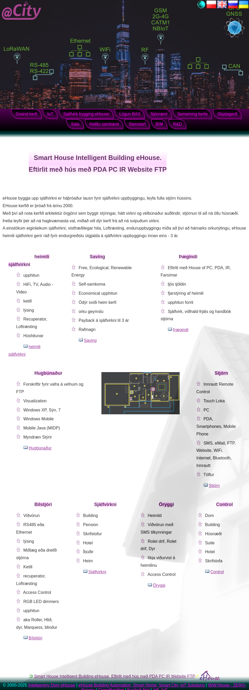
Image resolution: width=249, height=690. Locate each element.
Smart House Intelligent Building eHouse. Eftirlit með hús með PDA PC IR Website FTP (114, 676)
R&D (177, 124)
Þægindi (181, 330)
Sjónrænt (158, 114)
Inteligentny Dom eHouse (51, 685)
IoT (50, 114)
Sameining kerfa (192, 114)
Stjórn (214, 485)
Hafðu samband (104, 124)
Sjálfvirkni (97, 572)
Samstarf (137, 124)
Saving (90, 340)
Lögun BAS (129, 114)
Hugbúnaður (40, 448)
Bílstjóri (35, 638)
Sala (75, 124)
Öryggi (159, 585)
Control (217, 572)
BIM (159, 124)
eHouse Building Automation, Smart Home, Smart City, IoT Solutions (141, 685)
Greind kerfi (26, 114)
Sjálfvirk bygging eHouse (86, 114)
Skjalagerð (227, 114)
